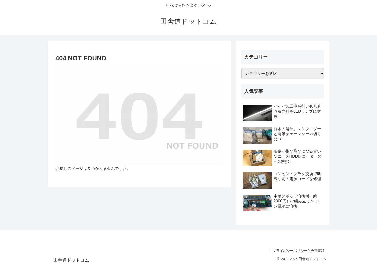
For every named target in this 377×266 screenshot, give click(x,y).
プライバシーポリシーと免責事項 (299, 251)
